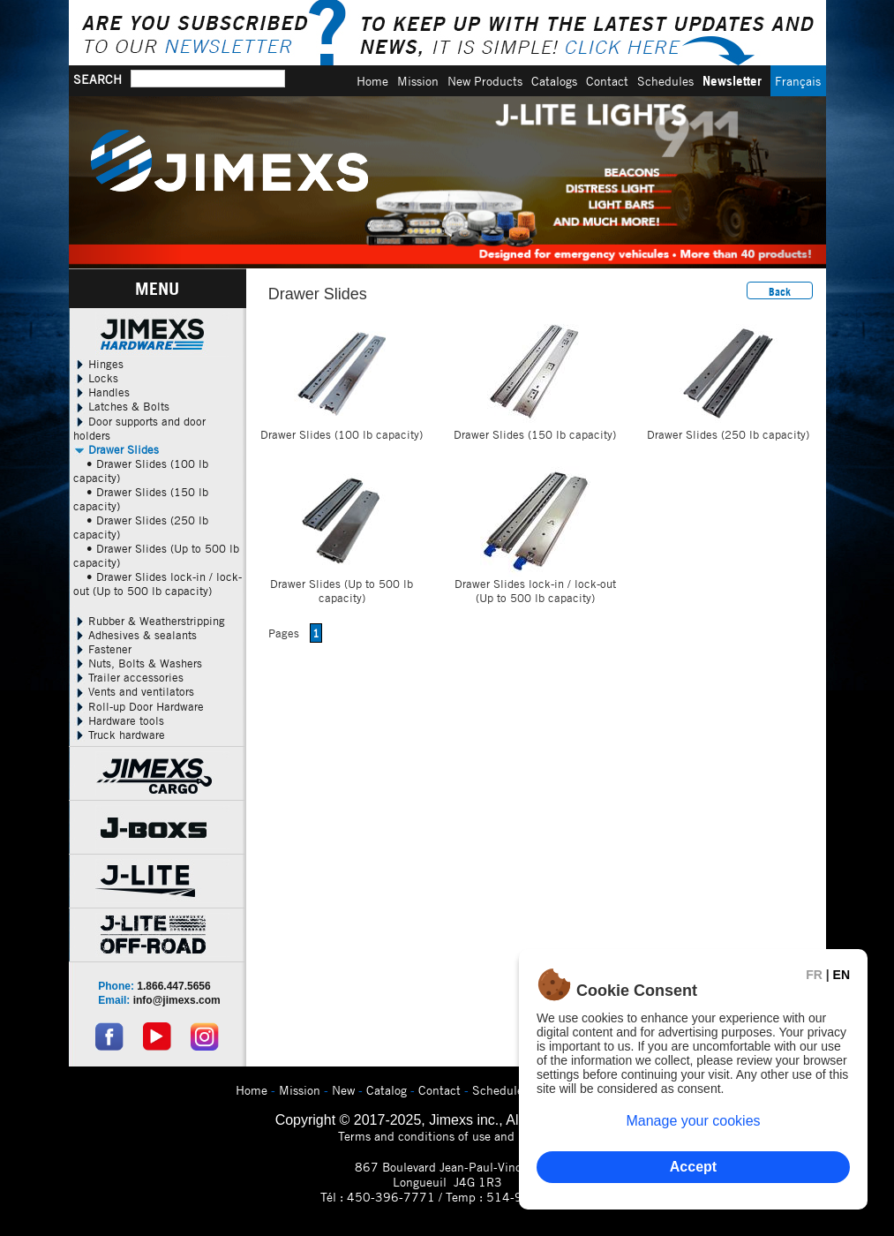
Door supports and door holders (139, 428)
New (343, 1089)
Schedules (665, 80)
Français (798, 80)
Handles (101, 392)
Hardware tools (118, 720)
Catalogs (554, 80)
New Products (484, 80)
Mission (418, 80)
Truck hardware (119, 734)
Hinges (98, 364)
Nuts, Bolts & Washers (137, 663)
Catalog (386, 1089)
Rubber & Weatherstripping (149, 621)
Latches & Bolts (121, 406)
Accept (693, 1166)
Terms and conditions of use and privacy (447, 1135)
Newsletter (732, 80)
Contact (607, 80)
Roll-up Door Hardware (138, 706)
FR (814, 975)
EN (841, 975)
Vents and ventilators (133, 691)
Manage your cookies (693, 1120)
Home (372, 80)
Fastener (102, 649)
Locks (95, 378)
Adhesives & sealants (135, 635)
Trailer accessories (128, 677)
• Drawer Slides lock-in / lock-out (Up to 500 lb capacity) (157, 583)
